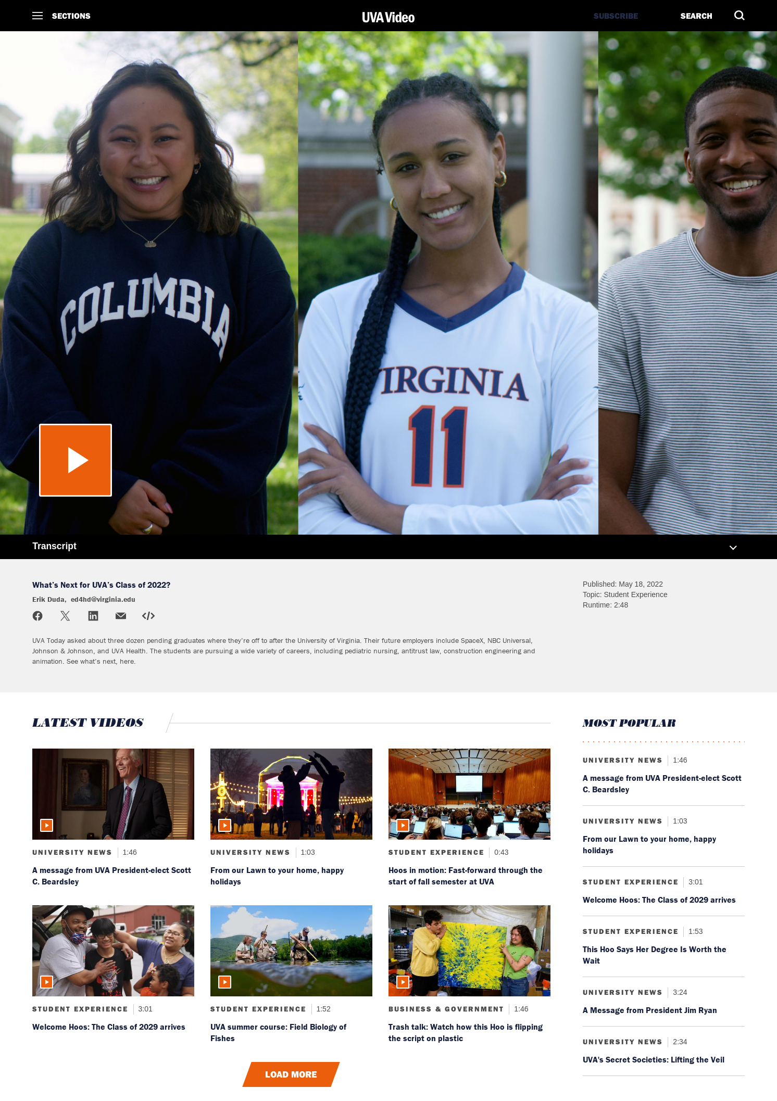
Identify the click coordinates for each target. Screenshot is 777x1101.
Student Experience (436, 852)
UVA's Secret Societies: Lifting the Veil (653, 1059)
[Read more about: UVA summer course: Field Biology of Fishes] (291, 950)
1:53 (694, 931)
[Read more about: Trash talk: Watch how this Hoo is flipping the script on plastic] (469, 950)
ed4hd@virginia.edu (103, 599)
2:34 (679, 1041)
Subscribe (616, 15)
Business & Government (446, 1009)
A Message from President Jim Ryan (650, 1010)
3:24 (679, 992)
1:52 (323, 1009)
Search (696, 15)
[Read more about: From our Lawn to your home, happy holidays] (291, 794)
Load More (291, 1074)
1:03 (307, 852)
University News (72, 852)
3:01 (144, 1009)
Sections (71, 15)
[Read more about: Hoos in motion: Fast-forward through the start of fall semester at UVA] (469, 794)
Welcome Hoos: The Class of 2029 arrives (108, 1026)
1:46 (129, 852)
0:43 (500, 852)
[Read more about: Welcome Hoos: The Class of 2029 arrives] (113, 950)
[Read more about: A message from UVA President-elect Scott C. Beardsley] (113, 794)
